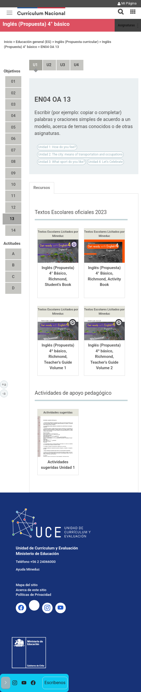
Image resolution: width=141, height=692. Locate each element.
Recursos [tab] (41, 187)
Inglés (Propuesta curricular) (76, 42)
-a (5, 393)
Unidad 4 (74, 62)
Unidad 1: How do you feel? (57, 147)
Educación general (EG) (33, 42)
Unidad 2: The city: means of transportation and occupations (80, 154)
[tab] (118, 8)
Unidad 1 (33, 62)
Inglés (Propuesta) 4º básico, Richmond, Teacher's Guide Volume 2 (104, 356)
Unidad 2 (47, 62)
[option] (14, 683)
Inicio (8, 42)
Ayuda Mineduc (28, 569)
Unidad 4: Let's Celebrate (105, 162)
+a (5, 384)
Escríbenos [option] (55, 682)
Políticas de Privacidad (33, 595)
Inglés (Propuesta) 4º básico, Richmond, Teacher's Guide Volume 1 (58, 356)
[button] (118, 8)
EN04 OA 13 (50, 47)
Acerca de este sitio (31, 590)
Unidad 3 (60, 62)
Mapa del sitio (27, 585)
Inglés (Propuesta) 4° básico (36, 24)
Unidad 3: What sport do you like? (61, 162)
